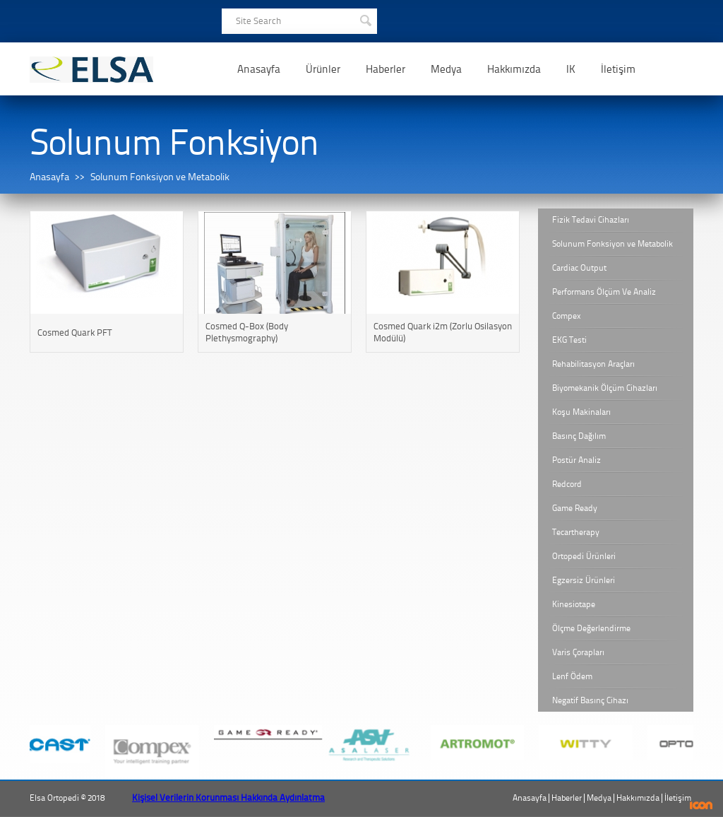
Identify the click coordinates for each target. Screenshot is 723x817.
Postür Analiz (576, 460)
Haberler (385, 69)
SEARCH (365, 19)
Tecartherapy (575, 532)
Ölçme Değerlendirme (591, 628)
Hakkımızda (514, 69)
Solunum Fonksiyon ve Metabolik (159, 177)
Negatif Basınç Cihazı (590, 700)
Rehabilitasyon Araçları (593, 364)
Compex (566, 316)
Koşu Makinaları (581, 412)
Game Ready (574, 508)
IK (570, 69)
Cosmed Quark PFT (74, 332)
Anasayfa (258, 69)
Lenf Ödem (572, 676)
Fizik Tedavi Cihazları (590, 220)
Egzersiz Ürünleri (583, 580)
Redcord (567, 484)
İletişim (618, 69)
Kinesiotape (573, 604)
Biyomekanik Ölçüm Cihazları (604, 388)
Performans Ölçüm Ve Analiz (604, 292)
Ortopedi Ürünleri (584, 556)
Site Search (258, 21)
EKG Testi (569, 340)
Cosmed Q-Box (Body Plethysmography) (246, 332)
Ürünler (323, 69)
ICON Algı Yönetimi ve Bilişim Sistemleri (701, 805)
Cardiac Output (579, 268)
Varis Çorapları (578, 652)
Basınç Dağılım (579, 436)
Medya (446, 69)
